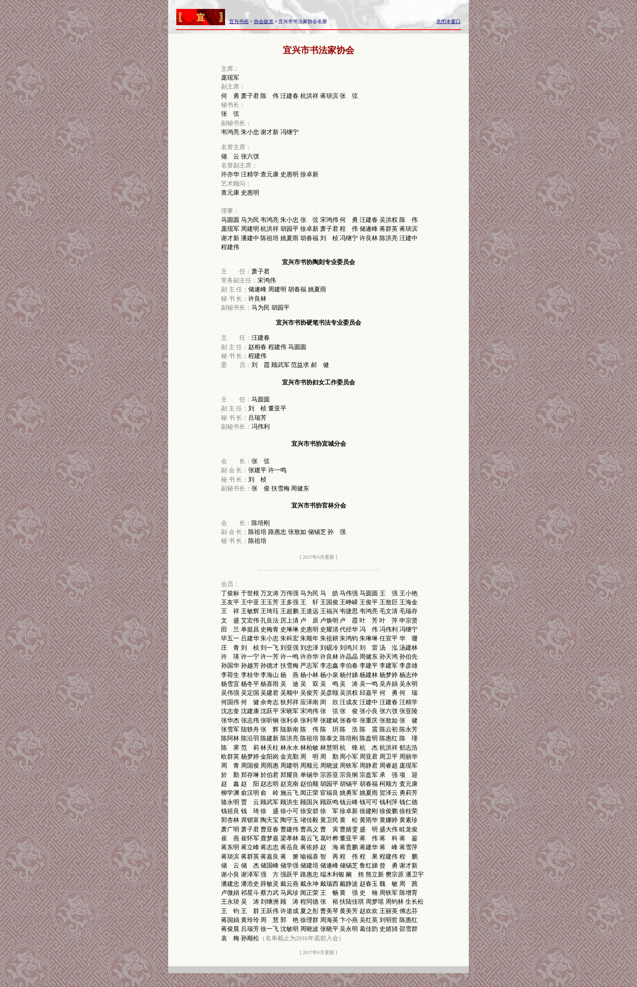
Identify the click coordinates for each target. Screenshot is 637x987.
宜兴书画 (239, 21)
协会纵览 (263, 21)
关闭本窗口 (448, 21)
